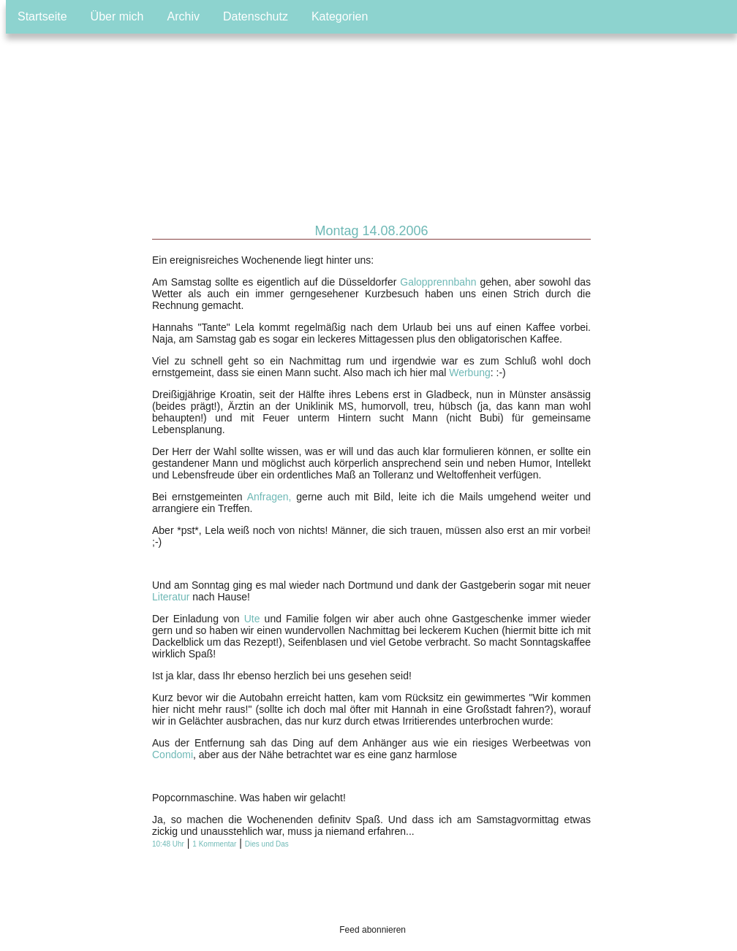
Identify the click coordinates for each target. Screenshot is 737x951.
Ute (252, 619)
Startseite (42, 16)
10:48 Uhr (168, 844)
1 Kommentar (214, 844)
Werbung (470, 372)
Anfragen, (269, 497)
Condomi (172, 754)
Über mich (117, 16)
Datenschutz (255, 16)
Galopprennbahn (438, 282)
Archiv (183, 16)
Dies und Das (267, 844)
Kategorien (339, 16)
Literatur (170, 597)
